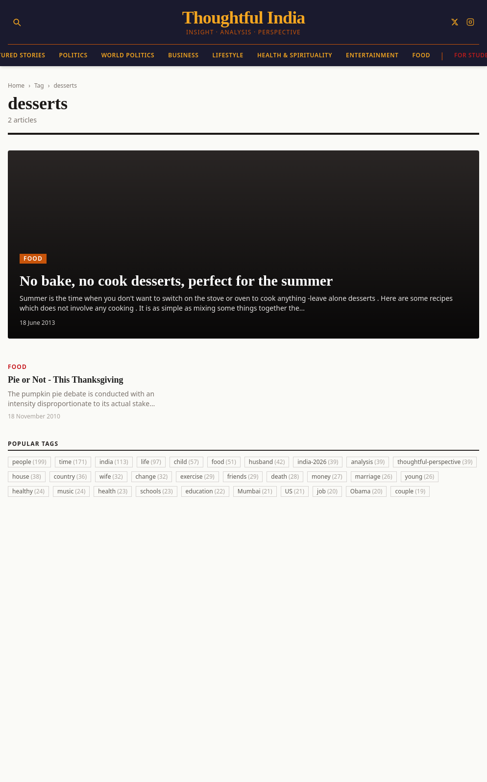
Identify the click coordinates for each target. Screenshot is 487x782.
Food (422, 55)
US (294, 491)
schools (156, 491)
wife (111, 476)
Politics (73, 55)
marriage (373, 476)
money (327, 476)
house (26, 476)
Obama (366, 491)
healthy (28, 491)
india (113, 462)
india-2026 (317, 462)
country (70, 476)
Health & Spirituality (294, 55)
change (152, 476)
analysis (368, 462)
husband (267, 462)
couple (410, 491)
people (29, 462)
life (151, 462)
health (112, 491)
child (186, 462)
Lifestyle (227, 55)
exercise (197, 476)
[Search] (16, 22)
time (73, 462)
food (224, 462)
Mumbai (255, 491)
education (205, 491)
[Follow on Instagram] (470, 22)
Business (183, 55)
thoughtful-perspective (434, 462)
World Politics (128, 55)
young (420, 476)
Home (16, 85)
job (327, 491)
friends (243, 476)
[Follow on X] (455, 22)
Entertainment (372, 55)
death (285, 476)
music (71, 491)
